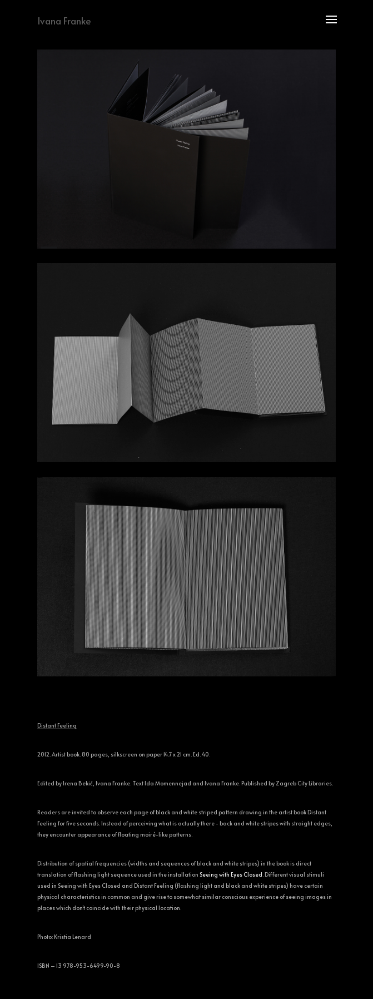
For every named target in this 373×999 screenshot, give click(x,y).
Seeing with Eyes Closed (231, 874)
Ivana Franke (64, 20)
